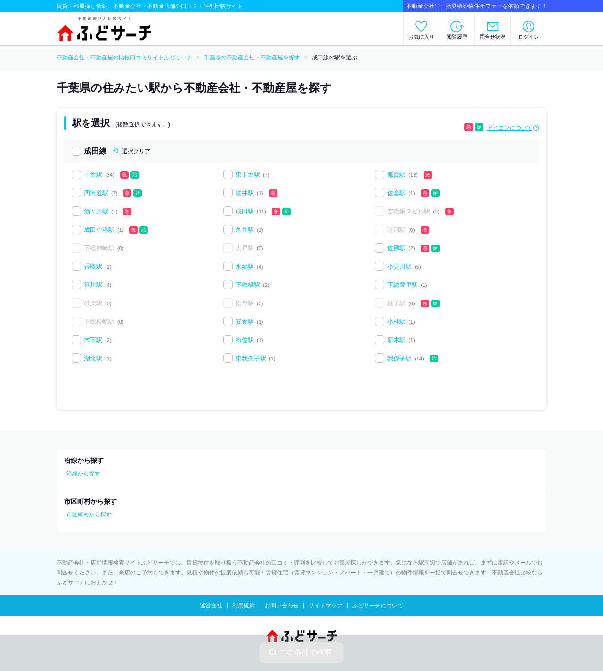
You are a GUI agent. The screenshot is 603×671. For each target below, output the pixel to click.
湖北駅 (93, 358)
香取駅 (93, 266)
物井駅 (245, 192)
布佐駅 (245, 340)
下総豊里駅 (402, 284)
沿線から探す (83, 473)
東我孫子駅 (251, 358)
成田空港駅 (99, 229)
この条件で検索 (300, 652)
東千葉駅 (248, 174)
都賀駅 (396, 174)
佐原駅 (396, 248)
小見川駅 (399, 266)
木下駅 (93, 340)
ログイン (528, 37)
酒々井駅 (96, 211)
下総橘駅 (248, 284)
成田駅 (245, 211)
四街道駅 (96, 192)
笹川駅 (93, 284)
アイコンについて (509, 127)
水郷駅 (245, 266)
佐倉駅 (396, 192)
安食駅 (245, 321)
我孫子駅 (399, 358)
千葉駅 (93, 174)
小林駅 (396, 321)
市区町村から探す (89, 514)
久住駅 (245, 229)
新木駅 (396, 340)
